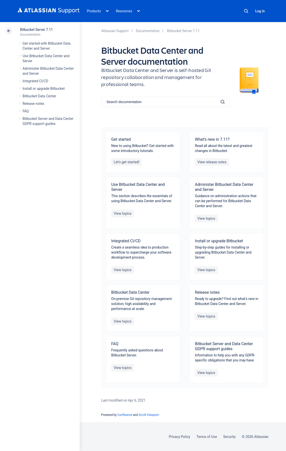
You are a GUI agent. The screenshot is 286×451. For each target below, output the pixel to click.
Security (229, 437)
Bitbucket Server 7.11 (36, 30)
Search (246, 11)
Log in (260, 11)
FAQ (26, 111)
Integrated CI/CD (35, 81)
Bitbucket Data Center (39, 96)
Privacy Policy (179, 437)
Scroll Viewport (149, 415)
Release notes (33, 104)
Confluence (124, 415)
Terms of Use (206, 437)
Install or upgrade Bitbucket (44, 89)
